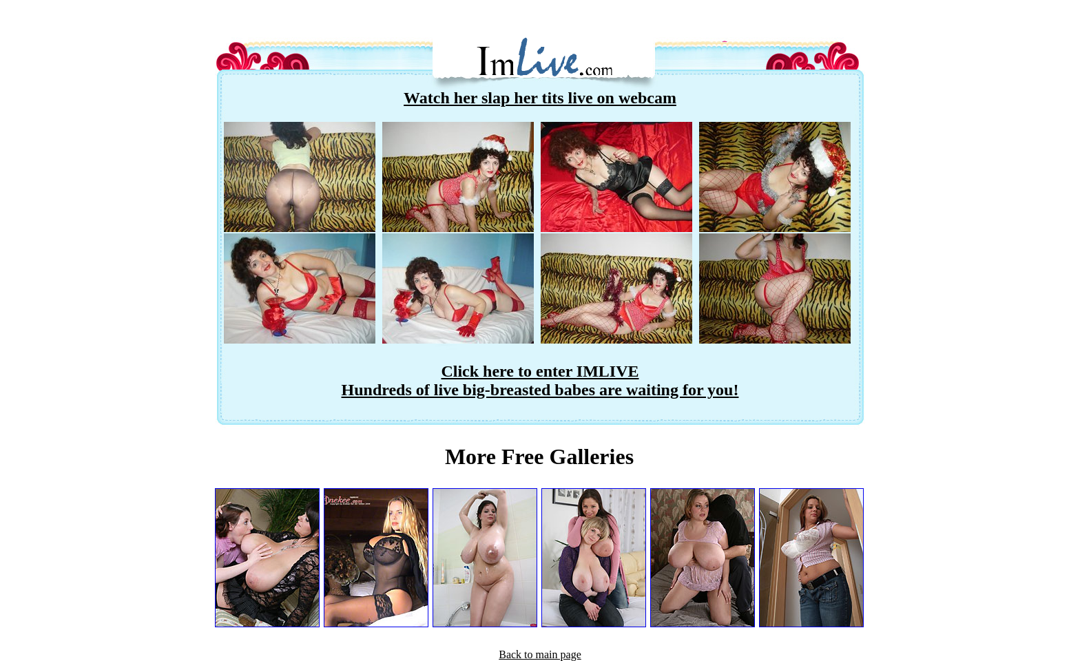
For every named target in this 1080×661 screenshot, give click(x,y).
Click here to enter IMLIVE (539, 371)
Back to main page (540, 654)
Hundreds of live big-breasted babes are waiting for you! (540, 390)
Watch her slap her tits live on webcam (540, 98)
